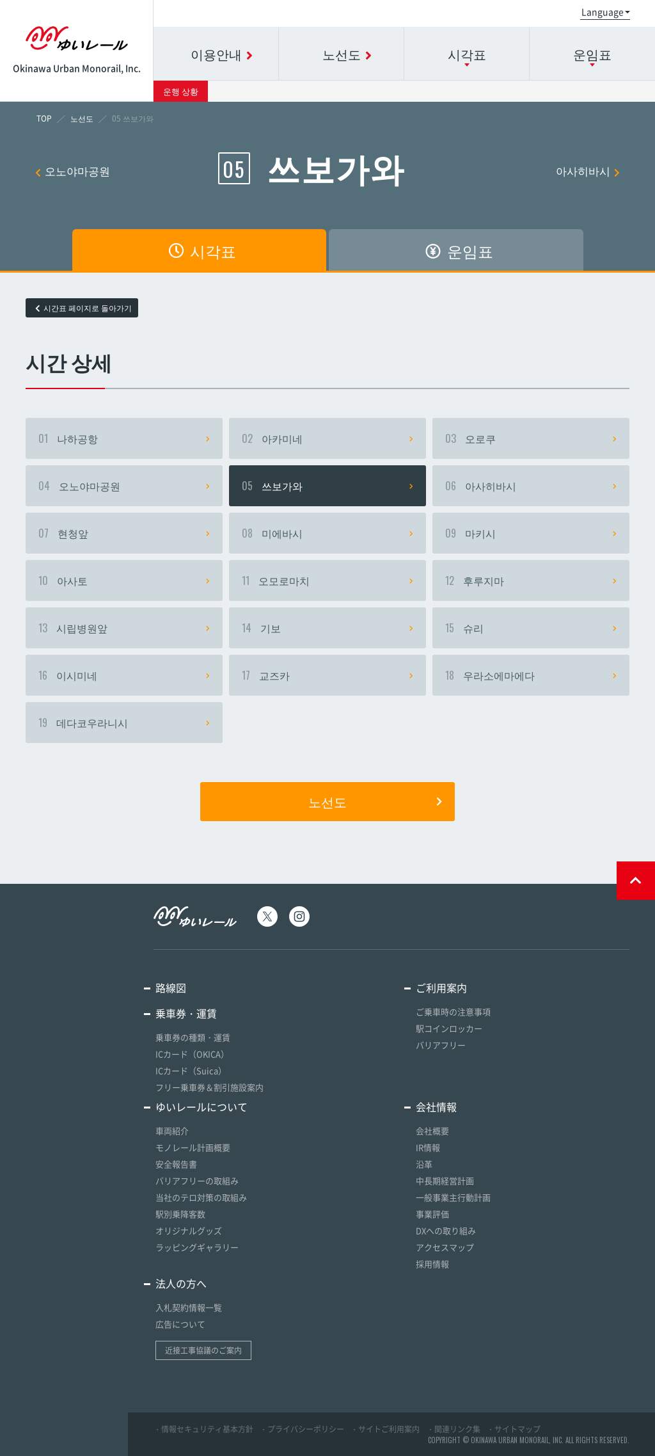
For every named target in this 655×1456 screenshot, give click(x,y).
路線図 (170, 987)
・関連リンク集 (453, 1429)
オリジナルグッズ (188, 1230)
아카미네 (327, 438)
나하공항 (124, 438)
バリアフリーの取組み (197, 1180)
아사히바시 (588, 171)
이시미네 (124, 675)
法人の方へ (181, 1283)
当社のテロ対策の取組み (201, 1197)
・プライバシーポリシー (302, 1429)
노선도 (375, 801)
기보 (327, 628)
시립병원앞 (124, 628)
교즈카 (327, 675)
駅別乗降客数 (180, 1214)
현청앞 (124, 533)
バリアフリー (441, 1045)
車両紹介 (172, 1130)
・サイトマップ (514, 1429)
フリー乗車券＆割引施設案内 (209, 1087)
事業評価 (432, 1214)
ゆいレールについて (201, 1106)
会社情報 (436, 1106)
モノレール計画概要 (192, 1147)
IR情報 (428, 1147)
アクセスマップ (445, 1247)
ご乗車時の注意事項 (453, 1011)
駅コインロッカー (449, 1028)
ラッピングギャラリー (197, 1247)
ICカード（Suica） (190, 1070)
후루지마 (531, 580)
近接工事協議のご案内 (203, 1350)
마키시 (531, 533)
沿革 (424, 1164)
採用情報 (432, 1264)
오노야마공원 (72, 171)
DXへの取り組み (446, 1230)
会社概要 (432, 1130)
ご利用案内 (441, 987)
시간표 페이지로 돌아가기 (83, 308)
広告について (180, 1324)
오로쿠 (531, 438)
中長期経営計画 (445, 1180)
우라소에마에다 (531, 675)
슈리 (531, 628)
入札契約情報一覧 (188, 1307)
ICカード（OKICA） (192, 1054)
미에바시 (327, 533)
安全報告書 (176, 1164)
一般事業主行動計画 (453, 1197)
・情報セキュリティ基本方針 (203, 1429)
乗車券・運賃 (186, 1013)
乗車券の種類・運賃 (192, 1037)
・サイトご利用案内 (385, 1429)
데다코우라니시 (124, 722)
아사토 (124, 580)
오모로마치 (327, 580)
